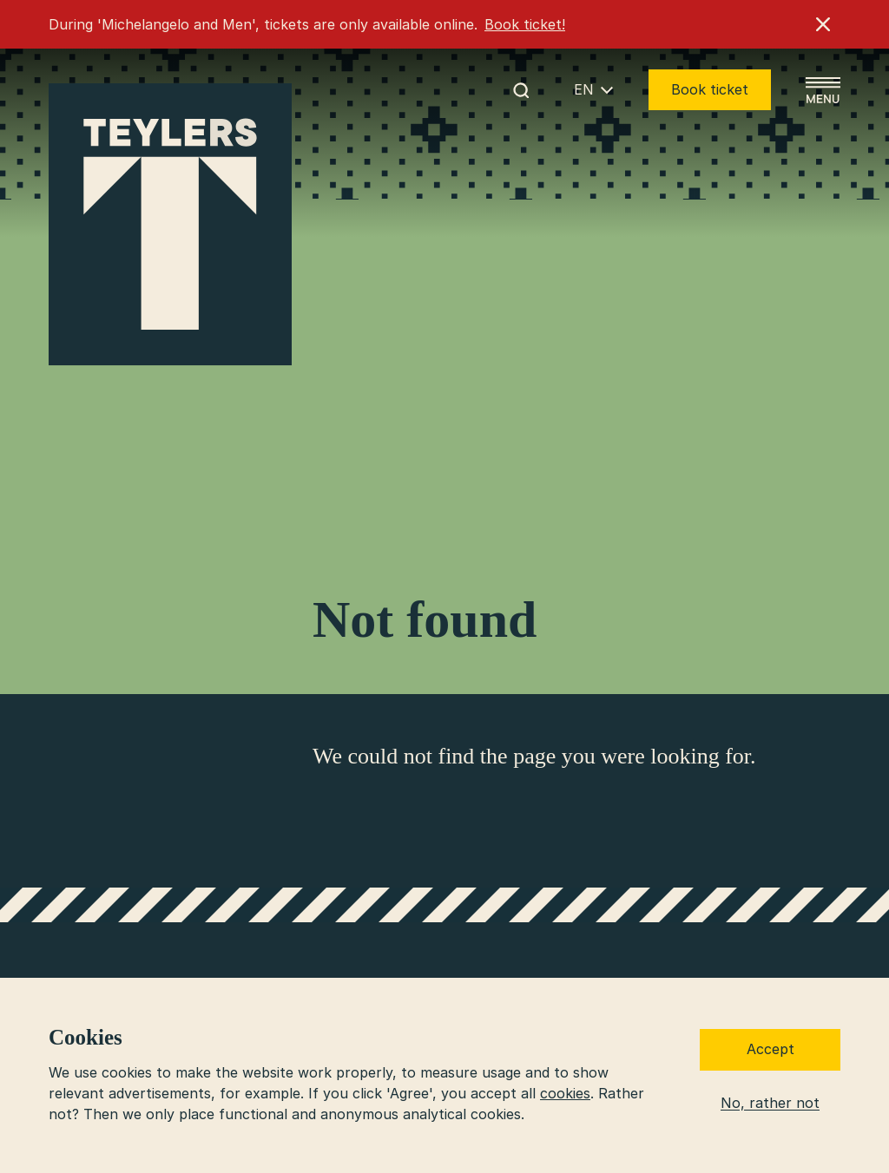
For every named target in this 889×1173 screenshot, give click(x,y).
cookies (565, 1093)
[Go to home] (170, 224)
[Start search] (521, 90)
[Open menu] (823, 90)
